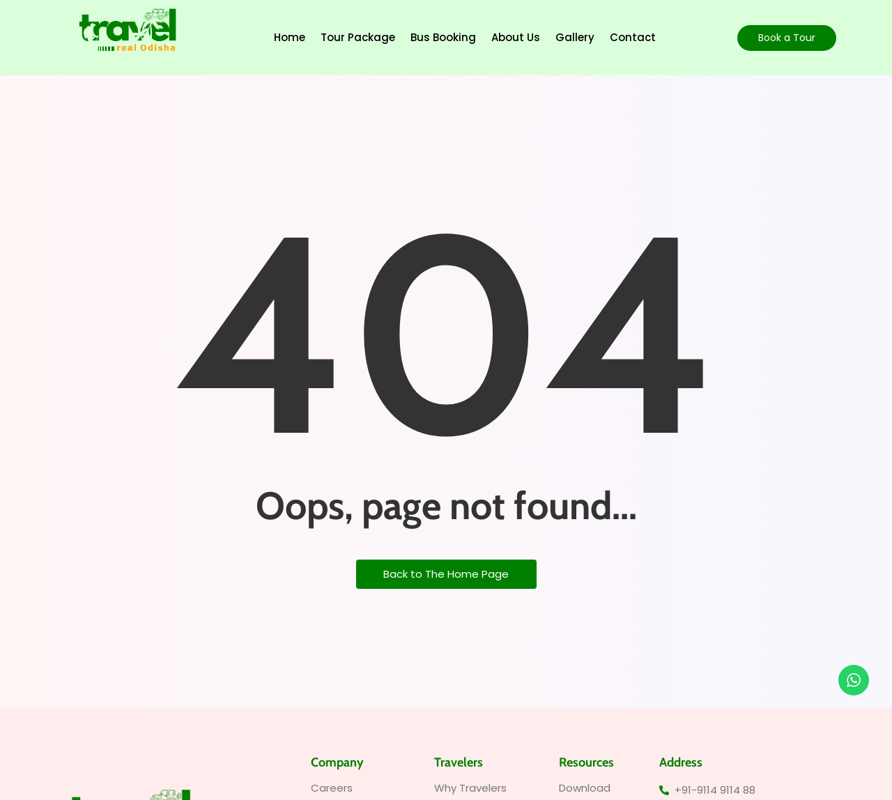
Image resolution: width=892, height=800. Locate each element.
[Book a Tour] (786, 38)
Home (289, 37)
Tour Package (358, 37)
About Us (515, 37)
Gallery (574, 37)
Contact (633, 37)
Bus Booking (443, 37)
